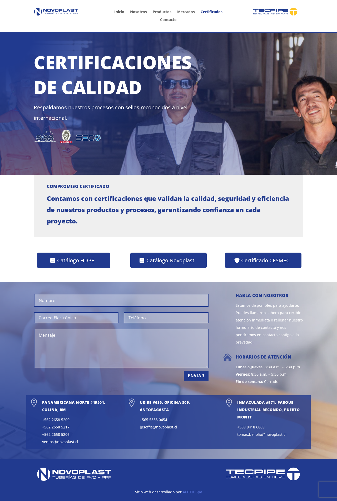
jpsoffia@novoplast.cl (158, 427)
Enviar (196, 375)
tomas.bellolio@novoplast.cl (261, 434)
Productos (162, 12)
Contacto (168, 20)
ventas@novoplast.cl (60, 441)
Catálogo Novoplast (170, 260)
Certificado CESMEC (265, 260)
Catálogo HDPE (75, 260)
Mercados (186, 12)
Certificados (211, 12)
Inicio (119, 12)
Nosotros (138, 12)
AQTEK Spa (192, 491)
